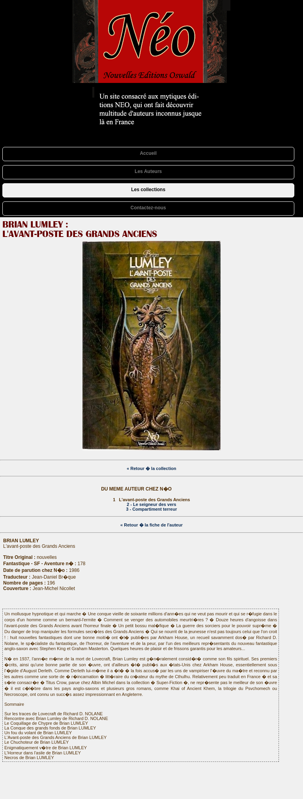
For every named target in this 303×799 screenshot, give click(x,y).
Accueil (148, 153)
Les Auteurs (148, 171)
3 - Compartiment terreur (151, 509)
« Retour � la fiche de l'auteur (151, 525)
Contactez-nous (148, 208)
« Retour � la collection (151, 468)
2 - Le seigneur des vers (151, 504)
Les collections (148, 189)
